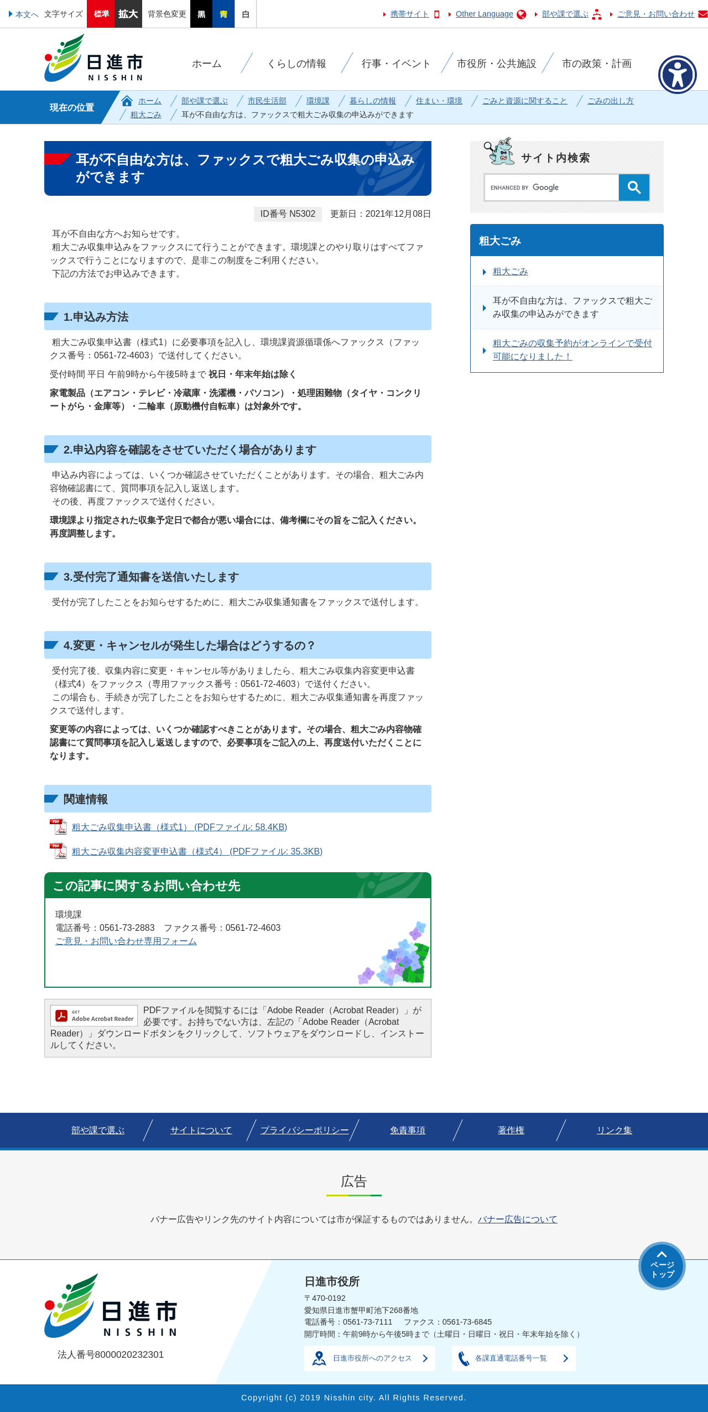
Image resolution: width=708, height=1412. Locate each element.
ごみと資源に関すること (525, 100)
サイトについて (201, 1130)
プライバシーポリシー (305, 1130)
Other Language (484, 13)
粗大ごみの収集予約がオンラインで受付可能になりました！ (572, 349)
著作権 (511, 1130)
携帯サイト (410, 13)
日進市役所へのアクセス (372, 1358)
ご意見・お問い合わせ (656, 13)
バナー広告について (518, 1219)
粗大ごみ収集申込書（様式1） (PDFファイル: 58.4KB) (179, 827)
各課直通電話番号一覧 (511, 1358)
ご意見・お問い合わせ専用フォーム (126, 941)
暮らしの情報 (373, 100)
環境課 (318, 100)
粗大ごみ (146, 114)
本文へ (27, 14)
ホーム (150, 100)
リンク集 (614, 1130)
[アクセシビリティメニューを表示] (677, 74)
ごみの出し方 (610, 100)
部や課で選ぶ (565, 13)
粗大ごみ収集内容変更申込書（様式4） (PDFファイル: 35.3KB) (197, 851)
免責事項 (407, 1130)
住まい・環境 (439, 100)
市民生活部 (267, 100)
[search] (554, 187)
